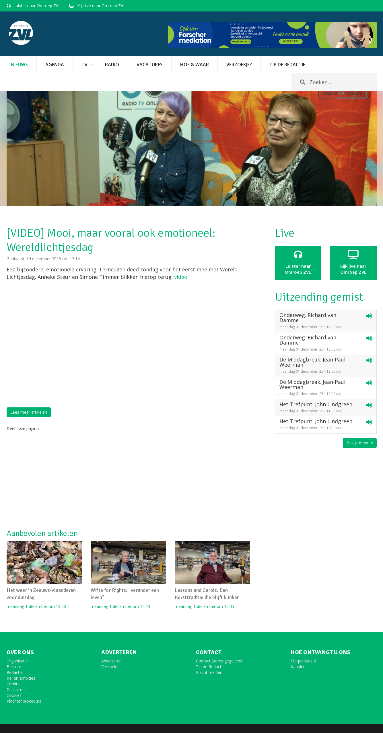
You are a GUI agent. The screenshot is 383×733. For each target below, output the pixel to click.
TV (84, 64)
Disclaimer (16, 690)
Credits (13, 684)
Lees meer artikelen (28, 412)
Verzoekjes (111, 667)
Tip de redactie (287, 64)
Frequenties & (304, 661)
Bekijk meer (360, 443)
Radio (112, 64)
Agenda (54, 64)
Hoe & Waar (194, 64)
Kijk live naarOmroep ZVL (353, 262)
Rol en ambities (21, 678)
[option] (192, 148)
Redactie (15, 672)
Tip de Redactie (210, 667)
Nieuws (19, 64)
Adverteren (111, 661)
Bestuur (14, 667)
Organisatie (17, 661)
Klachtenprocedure (24, 701)
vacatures (150, 64)
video (180, 276)
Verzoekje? (239, 64)
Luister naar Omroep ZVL (37, 5)
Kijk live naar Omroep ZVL (101, 5)
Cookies (14, 695)
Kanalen (298, 667)
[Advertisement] (128, 480)
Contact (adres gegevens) (220, 661)
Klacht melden (209, 672)
